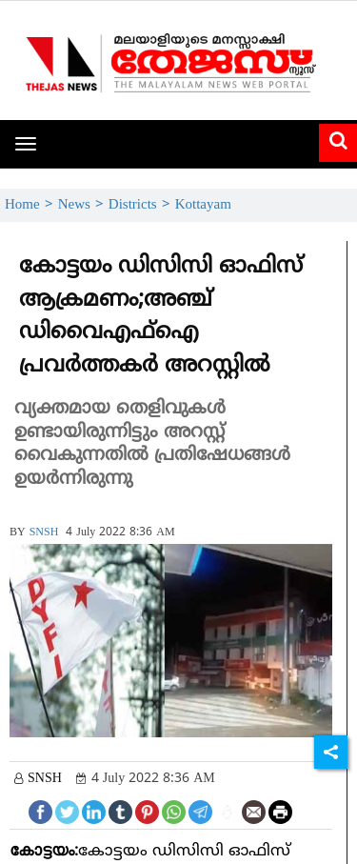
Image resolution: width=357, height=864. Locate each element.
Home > (31, 205)
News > (83, 205)
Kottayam (203, 205)
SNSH (44, 533)
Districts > (142, 205)
